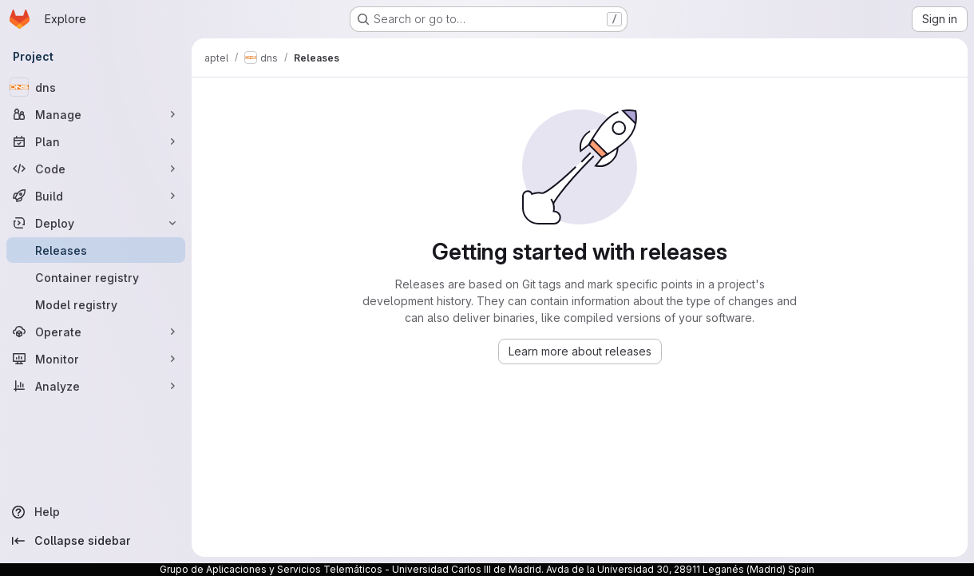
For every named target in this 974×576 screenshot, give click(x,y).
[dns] (95, 87)
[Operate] (95, 331)
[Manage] (95, 114)
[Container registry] (95, 277)
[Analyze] (95, 386)
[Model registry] (95, 304)
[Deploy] (95, 223)
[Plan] (95, 141)
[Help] (95, 512)
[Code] (95, 168)
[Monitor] (95, 358)
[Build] (95, 196)
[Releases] (95, 250)
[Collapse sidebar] (95, 541)
